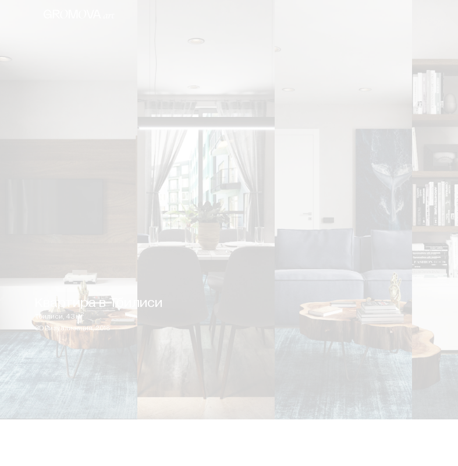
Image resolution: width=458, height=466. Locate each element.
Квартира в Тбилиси (98, 302)
